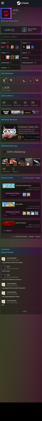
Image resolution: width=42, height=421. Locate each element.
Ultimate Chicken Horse (23, 185)
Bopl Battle (19, 204)
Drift (38, 139)
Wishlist (31, 236)
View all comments (7, 252)
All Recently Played (21, 236)
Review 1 (9, 230)
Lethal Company (20, 223)
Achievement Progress (13, 193)
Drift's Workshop (16, 151)
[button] (9, 30)
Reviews (38, 236)
